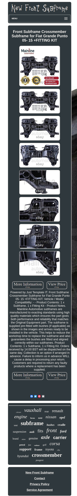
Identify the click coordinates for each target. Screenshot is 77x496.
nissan (51, 417)
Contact (39, 478)
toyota (49, 449)
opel (62, 417)
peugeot (39, 460)
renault (57, 411)
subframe (32, 423)
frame (38, 449)
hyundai (23, 456)
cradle (61, 424)
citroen (18, 412)
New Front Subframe (40, 472)
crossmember (47, 455)
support (25, 449)
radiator (36, 445)
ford (63, 431)
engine (20, 416)
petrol (22, 445)
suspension (19, 431)
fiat (29, 445)
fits (40, 430)
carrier (60, 437)
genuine (33, 438)
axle (45, 437)
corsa (55, 443)
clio (58, 450)
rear (47, 411)
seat (16, 425)
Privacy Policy (39, 484)
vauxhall (32, 410)
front (51, 430)
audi (31, 432)
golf (45, 445)
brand (15, 438)
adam (24, 439)
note (40, 418)
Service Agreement (40, 490)
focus (32, 418)
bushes (50, 424)
